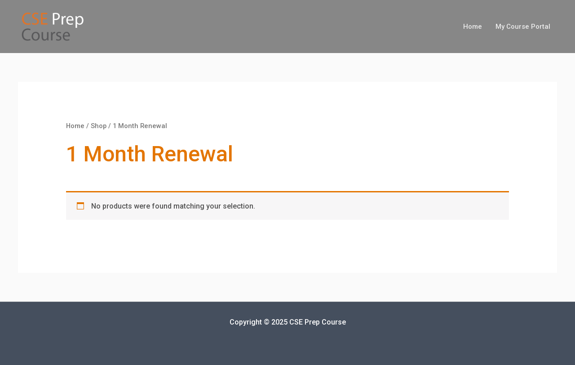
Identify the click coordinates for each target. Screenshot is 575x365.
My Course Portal (522, 26)
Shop (98, 126)
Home (472, 26)
